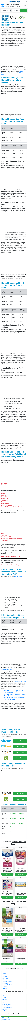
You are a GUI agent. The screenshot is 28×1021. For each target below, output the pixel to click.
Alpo (4, 980)
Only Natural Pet (6, 1018)
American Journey (7, 981)
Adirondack (5, 978)
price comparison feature (20, 681)
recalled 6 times (18, 576)
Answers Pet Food (7, 985)
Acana (4, 975)
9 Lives (4, 973)
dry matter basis (17, 116)
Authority (5, 986)
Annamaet (5, 983)
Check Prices (20, 741)
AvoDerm (5, 988)
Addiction (5, 976)
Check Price (7, 874)
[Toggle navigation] (1, 1)
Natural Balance (6, 1019)
